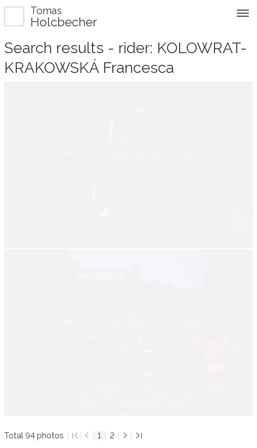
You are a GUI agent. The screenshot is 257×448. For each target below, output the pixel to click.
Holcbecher (63, 16)
